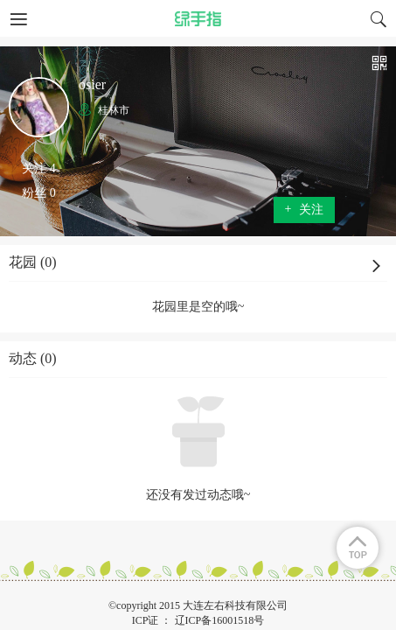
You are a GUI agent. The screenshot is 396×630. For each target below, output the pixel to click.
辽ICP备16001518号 (220, 620)
